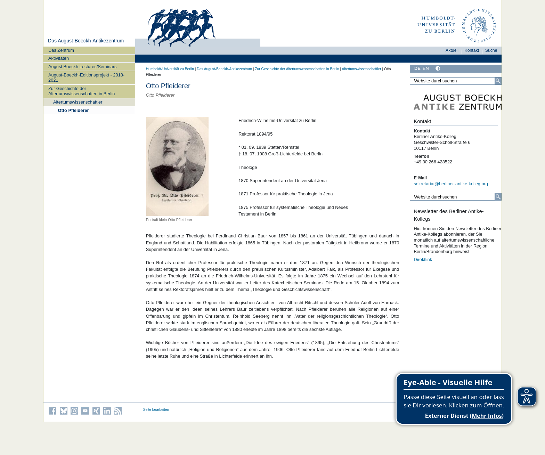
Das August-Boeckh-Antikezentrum (86, 40)
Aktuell (452, 50)
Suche (491, 50)
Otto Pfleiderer (73, 110)
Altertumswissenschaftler (78, 102)
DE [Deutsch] (417, 68)
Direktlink (423, 259)
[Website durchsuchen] (456, 81)
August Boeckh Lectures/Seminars (82, 66)
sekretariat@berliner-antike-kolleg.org (451, 183)
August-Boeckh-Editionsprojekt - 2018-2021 (86, 77)
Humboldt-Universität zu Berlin (170, 69)
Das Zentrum (61, 50)
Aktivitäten (58, 58)
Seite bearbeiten (156, 410)
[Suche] (498, 81)
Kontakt (472, 50)
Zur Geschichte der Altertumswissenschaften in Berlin (81, 91)
